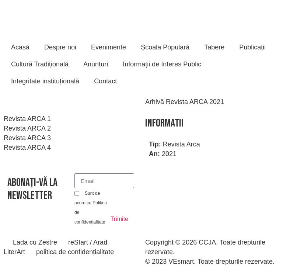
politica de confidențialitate (75, 252)
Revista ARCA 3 (27, 138)
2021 (169, 154)
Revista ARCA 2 (27, 128)
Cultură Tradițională (40, 64)
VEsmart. (182, 261)
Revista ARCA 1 (27, 118)
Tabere (214, 47)
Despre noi (60, 47)
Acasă (20, 47)
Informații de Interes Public (162, 64)
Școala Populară (165, 47)
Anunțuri (95, 64)
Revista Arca (181, 144)
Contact (105, 81)
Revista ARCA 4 (27, 147)
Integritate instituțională (45, 81)
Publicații (252, 47)
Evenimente (108, 47)
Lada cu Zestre (35, 242)
